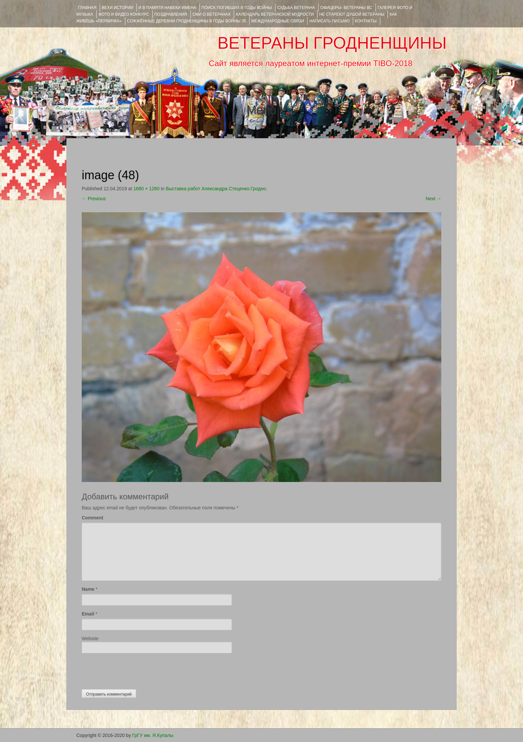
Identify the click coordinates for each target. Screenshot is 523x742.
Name (88, 589)
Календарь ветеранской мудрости (275, 14)
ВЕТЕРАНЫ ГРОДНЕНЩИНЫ (332, 43)
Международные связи (277, 21)
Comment (92, 517)
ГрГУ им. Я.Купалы (152, 735)
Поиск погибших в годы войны (236, 7)
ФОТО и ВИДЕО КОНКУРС (123, 14)
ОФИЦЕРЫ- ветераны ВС (346, 7)
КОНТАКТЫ (366, 21)
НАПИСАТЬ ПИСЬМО (329, 21)
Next (433, 198)
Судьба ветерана (296, 7)
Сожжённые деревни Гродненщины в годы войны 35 (186, 21)
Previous (94, 198)
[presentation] (132, 670)
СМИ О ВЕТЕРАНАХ (211, 14)
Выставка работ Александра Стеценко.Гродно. (216, 188)
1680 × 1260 (146, 188)
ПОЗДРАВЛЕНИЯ (170, 14)
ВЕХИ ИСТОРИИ (117, 7)
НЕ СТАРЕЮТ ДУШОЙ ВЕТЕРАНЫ (351, 14)
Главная (87, 7)
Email (88, 613)
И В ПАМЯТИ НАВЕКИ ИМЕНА (167, 7)
